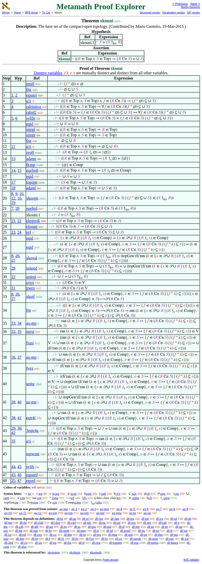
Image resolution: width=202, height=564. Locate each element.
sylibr (30, 118)
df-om (169, 538)
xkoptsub (96, 552)
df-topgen (115, 542)
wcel (73, 493)
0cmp (30, 165)
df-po (141, 530)
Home (17, 12)
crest (166, 498)
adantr (31, 159)
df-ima (112, 534)
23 (13, 232)
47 (19, 480)
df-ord (128, 534)
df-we (183, 530)
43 (13, 475)
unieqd (31, 268)
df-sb (187, 518)
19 (13, 203)
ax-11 (23, 513)
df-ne (102, 522)
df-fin (67, 542)
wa (40, 493)
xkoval (31, 258)
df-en (53, 542)
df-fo (75, 538)
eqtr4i (31, 418)
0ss (28, 89)
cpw (162, 493)
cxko (98, 502)
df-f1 (61, 538)
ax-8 (172, 509)
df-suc (174, 534)
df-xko (22, 546)
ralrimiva (33, 107)
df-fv (104, 538)
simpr (30, 135)
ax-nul (100, 513)
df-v (177, 522)
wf (72, 498)
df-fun (20, 538)
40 (19, 402)
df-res (97, 534)
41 (19, 418)
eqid (29, 124)
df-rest (96, 542)
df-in (63, 526)
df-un (49, 526)
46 (19, 475)
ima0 (30, 84)
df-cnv (38, 534)
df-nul (107, 526)
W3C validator (191, 559)
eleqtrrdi (33, 221)
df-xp (7, 534)
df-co (52, 534)
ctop (35, 502)
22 (19, 221)
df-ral (116, 522)
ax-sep (84, 513)
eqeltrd (31, 208)
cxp (22, 498)
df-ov (118, 538)
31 (13, 288)
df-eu (23, 522)
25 (13, 480)
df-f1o (90, 538)
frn (28, 310)
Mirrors (6, 12)
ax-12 (37, 513)
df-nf (173, 518)
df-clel (71, 522)
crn (39, 498)
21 (13, 221)
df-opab (64, 530)
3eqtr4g (32, 430)
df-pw (136, 526)
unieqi (31, 277)
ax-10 (8, 513)
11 (13, 146)
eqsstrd (32, 475)
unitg (30, 384)
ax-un (147, 513)
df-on (143, 534)
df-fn (35, 538)
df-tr (96, 530)
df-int (18, 530)
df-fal (145, 518)
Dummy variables (48, 73)
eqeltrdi (32, 170)
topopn (31, 182)
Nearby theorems (190, 7)
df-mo (8, 522)
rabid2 (31, 112)
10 (21, 194)
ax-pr (132, 513)
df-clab (38, 522)
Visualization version (173, 12)
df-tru (130, 518)
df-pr (164, 526)
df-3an (115, 518)
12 (13, 198)
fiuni (30, 343)
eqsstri (31, 95)
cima (55, 498)
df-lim (159, 534)
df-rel (22, 534)
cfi (150, 498)
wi (29, 493)
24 (19, 232)
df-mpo (153, 538)
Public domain (111, 559)
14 (13, 170)
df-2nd (8, 542)
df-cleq (55, 522)
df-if (122, 526)
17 (13, 182)
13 (13, 159)
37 (19, 357)
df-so (155, 530)
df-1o (24, 542)
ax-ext (53, 513)
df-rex (132, 522)
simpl (30, 129)
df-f (47, 538)
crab (103, 493)
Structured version (150, 12)
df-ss (77, 526)
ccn (54, 502)
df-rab (163, 522)
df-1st (184, 538)
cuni (6, 498)
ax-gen (104, 509)
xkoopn (32, 198)
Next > (195, 4)
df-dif (34, 526)
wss (134, 493)
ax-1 (74, 509)
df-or (85, 518)
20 (17, 208)
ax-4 (119, 509)
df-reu (147, 522)
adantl (31, 188)
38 (13, 418)
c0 (147, 493)
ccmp (77, 502)
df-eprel (125, 530)
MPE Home (31, 12)
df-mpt (81, 530)
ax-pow (117, 513)
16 (19, 198)
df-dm (68, 534)
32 (13, 331)
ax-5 (132, 509)
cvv (118, 493)
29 (13, 428)
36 (13, 357)
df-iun (34, 530)
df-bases (172, 542)
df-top (135, 542)
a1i (28, 101)
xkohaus (74, 552)
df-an (72, 518)
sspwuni (32, 454)
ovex (30, 282)
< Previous (180, 4)
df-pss (92, 526)
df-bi (60, 518)
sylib (30, 467)
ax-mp (31, 323)
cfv (85, 498)
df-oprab (135, 538)
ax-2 (84, 509)
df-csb (19, 526)
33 (13, 323)
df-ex (159, 518)
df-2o (38, 542)
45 (19, 467)
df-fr (170, 530)
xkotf (30, 296)
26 (17, 256)
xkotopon (53, 552)
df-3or (99, 518)
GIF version (193, 12)
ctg (16, 502)
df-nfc (87, 522)
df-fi (81, 542)
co (119, 498)
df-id (109, 530)
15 (19, 170)
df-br (48, 530)
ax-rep (68, 513)
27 (13, 260)
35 (19, 331)
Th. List (46, 12)
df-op (178, 526)
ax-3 (93, 509)
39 (13, 402)
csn (176, 493)
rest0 (30, 152)
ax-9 (185, 509)
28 (13, 268)
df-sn (150, 526)
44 (13, 467)
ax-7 (159, 509)
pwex (30, 288)
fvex (29, 368)
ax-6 (146, 509)
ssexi (30, 331)
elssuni (31, 226)
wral (88, 493)
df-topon (152, 542)
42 (13, 433)
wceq (55, 493)
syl (28, 232)
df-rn (82, 534)
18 (13, 188)
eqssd (30, 480)
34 (19, 323)
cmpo (135, 498)
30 (19, 428)
